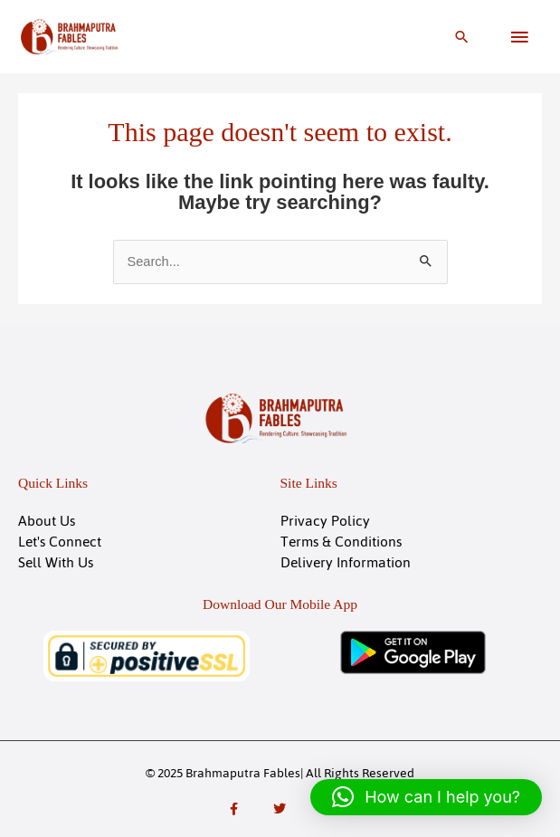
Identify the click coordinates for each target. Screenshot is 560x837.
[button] (461, 36)
